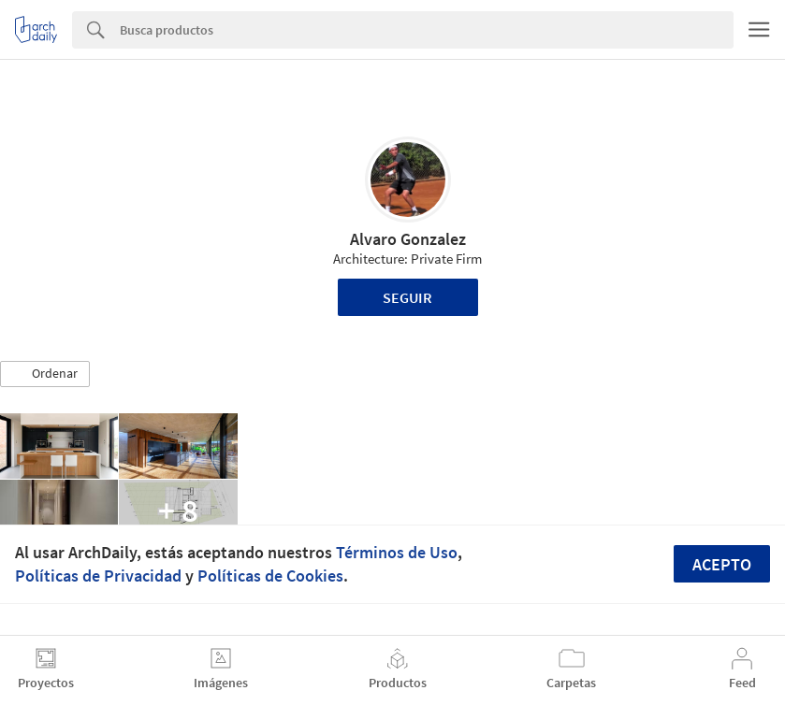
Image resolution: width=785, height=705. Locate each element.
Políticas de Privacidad (98, 575)
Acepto (721, 564)
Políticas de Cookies (270, 575)
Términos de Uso (397, 552)
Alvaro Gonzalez (408, 239)
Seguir (407, 297)
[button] (45, 374)
